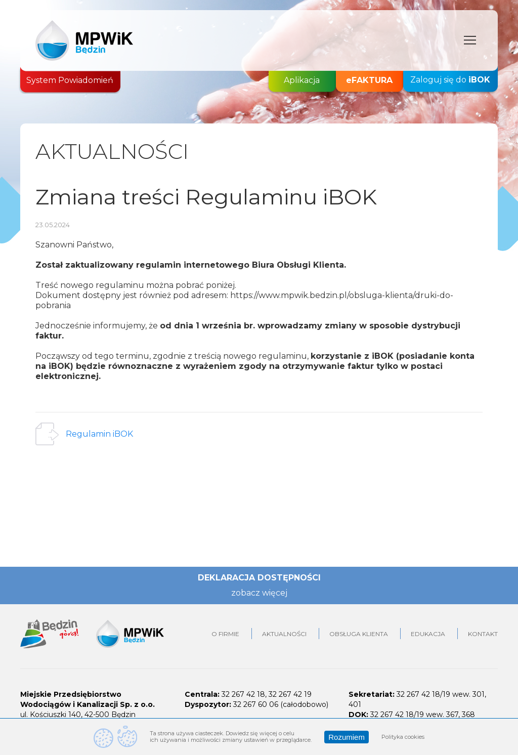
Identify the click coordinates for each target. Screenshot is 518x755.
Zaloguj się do (450, 80)
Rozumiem (346, 737)
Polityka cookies (402, 736)
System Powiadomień (69, 80)
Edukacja (428, 634)
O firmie (225, 634)
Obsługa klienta (358, 634)
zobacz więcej (259, 593)
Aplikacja (302, 80)
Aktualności (284, 634)
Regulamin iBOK (99, 434)
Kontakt (483, 634)
